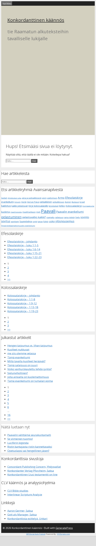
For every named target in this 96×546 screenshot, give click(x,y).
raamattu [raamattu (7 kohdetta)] (50, 217)
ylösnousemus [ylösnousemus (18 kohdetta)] (64, 221)
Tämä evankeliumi (18, 357)
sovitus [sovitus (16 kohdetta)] (5, 221)
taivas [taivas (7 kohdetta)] (40, 221)
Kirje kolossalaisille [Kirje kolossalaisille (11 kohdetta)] (38, 205)
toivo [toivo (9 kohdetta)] (45, 221)
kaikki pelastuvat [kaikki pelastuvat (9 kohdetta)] (20, 205)
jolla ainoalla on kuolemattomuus (28, 377)
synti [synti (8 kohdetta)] (35, 221)
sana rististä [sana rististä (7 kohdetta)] (69, 217)
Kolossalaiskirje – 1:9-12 (22, 303)
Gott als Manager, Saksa (22, 514)
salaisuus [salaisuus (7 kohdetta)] (59, 217)
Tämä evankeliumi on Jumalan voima (30, 381)
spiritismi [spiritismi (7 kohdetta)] (15, 221)
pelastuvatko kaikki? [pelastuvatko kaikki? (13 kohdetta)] (34, 217)
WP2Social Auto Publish (35, 534)
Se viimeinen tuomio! (20, 439)
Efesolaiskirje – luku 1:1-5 (23, 245)
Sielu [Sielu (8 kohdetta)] (77, 217)
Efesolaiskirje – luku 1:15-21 (24, 253)
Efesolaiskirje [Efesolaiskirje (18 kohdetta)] (74, 197)
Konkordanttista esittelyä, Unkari (27, 518)
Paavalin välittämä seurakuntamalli (29, 435)
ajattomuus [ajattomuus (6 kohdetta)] (52, 198)
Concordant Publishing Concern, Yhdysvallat (34, 466)
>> (8, 279)
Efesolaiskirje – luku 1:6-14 (23, 249)
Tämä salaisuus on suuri (22, 365)
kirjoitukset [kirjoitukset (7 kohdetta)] (54, 206)
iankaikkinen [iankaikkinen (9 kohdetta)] (46, 201)
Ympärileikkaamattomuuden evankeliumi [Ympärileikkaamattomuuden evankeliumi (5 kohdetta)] (18, 226)
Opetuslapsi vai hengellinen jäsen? (28, 450)
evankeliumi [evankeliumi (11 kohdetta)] (7, 201)
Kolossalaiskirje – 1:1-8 (21, 299)
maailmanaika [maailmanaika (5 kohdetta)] (16, 212)
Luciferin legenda (18, 443)
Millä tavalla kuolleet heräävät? (26, 361)
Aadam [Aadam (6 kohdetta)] (4, 198)
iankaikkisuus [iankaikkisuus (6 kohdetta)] (58, 202)
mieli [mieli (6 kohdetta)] (38, 212)
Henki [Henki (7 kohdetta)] (23, 202)
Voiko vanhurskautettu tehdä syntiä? (29, 369)
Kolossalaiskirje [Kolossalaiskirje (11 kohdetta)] (74, 205)
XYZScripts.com (63, 534)
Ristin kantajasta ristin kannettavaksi (29, 446)
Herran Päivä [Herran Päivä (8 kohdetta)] (33, 202)
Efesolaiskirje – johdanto (22, 241)
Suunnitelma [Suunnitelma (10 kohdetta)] (26, 221)
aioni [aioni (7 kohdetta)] (44, 198)
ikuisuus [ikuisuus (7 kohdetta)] (75, 202)
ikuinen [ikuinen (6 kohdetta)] (68, 202)
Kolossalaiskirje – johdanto (23, 295)
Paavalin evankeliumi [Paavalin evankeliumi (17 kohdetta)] (70, 212)
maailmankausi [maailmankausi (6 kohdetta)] (29, 212)
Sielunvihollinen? (17, 373)
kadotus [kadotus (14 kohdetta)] (6, 206)
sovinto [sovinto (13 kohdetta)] (84, 217)
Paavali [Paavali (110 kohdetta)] (48, 211)
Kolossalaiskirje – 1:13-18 (22, 307)
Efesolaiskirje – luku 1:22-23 (24, 257)
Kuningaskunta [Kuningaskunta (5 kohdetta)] (88, 206)
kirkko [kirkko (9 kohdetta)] (62, 205)
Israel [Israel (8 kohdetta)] (82, 202)
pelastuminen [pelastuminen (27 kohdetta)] (11, 217)
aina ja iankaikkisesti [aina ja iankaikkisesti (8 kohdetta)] (31, 198)
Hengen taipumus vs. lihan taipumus (29, 345)
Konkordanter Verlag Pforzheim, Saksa (30, 470)
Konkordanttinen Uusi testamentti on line (32, 474)
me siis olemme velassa (21, 353)
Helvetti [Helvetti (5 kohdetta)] (17, 202)
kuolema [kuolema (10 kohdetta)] (5, 211)
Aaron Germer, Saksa (20, 510)
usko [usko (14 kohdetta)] (52, 221)
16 (8, 415)
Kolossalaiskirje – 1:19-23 (22, 311)
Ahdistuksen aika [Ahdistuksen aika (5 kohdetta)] (14, 198)
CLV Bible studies (17, 490)
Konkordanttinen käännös (35, 20)
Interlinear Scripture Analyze (24, 494)
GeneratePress (64, 528)
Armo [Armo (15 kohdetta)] (61, 197)
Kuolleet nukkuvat (18, 349)
